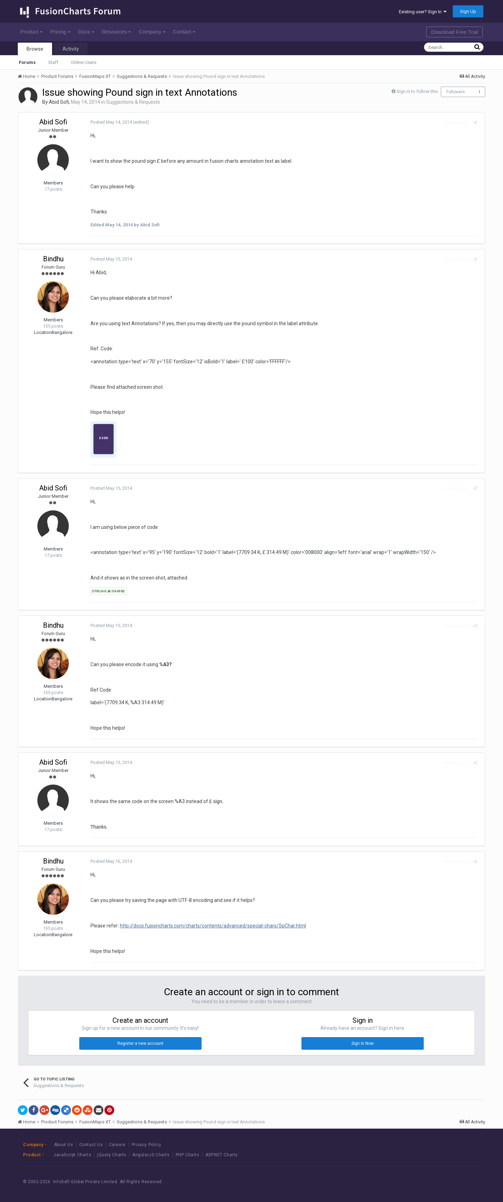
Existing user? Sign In (422, 11)
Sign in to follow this (417, 91)
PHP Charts (187, 1154)
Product (31, 32)
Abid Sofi (59, 102)
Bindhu (53, 259)
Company (152, 32)
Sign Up (468, 11)
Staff (53, 62)
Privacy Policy (146, 1144)
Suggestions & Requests (133, 102)
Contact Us (91, 1144)
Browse (35, 49)
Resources (116, 32)
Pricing (60, 32)
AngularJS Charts (151, 1154)
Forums (27, 62)
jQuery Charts (111, 1154)
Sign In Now (362, 1043)
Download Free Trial (454, 32)
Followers (455, 91)
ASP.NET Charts (221, 1154)
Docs (86, 32)
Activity (71, 49)
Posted (109, 122)
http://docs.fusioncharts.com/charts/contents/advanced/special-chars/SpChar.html (210, 925)
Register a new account (140, 1043)
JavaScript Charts (72, 1154)
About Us (63, 1144)
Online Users (83, 62)
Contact (184, 32)
